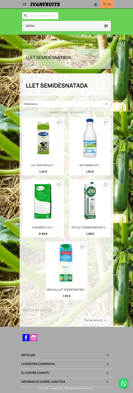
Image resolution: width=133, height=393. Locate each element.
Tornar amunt (95, 320)
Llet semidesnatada (48, 57)
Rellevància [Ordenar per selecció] (66, 104)
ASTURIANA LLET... (90, 165)
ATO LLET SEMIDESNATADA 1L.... (90, 227)
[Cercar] (40, 15)
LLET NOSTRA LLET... (43, 165)
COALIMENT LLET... (43, 227)
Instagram (33, 337)
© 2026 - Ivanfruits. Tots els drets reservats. (66, 388)
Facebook (26, 337)
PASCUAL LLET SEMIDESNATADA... (66, 289)
